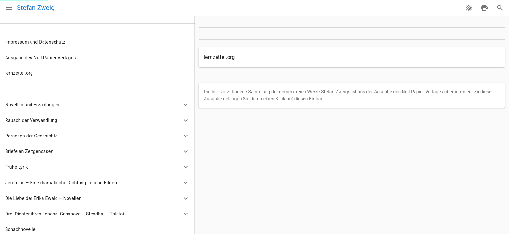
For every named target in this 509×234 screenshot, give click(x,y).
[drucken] (484, 8)
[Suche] (500, 8)
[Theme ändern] (469, 8)
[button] (97, 104)
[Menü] (9, 8)
